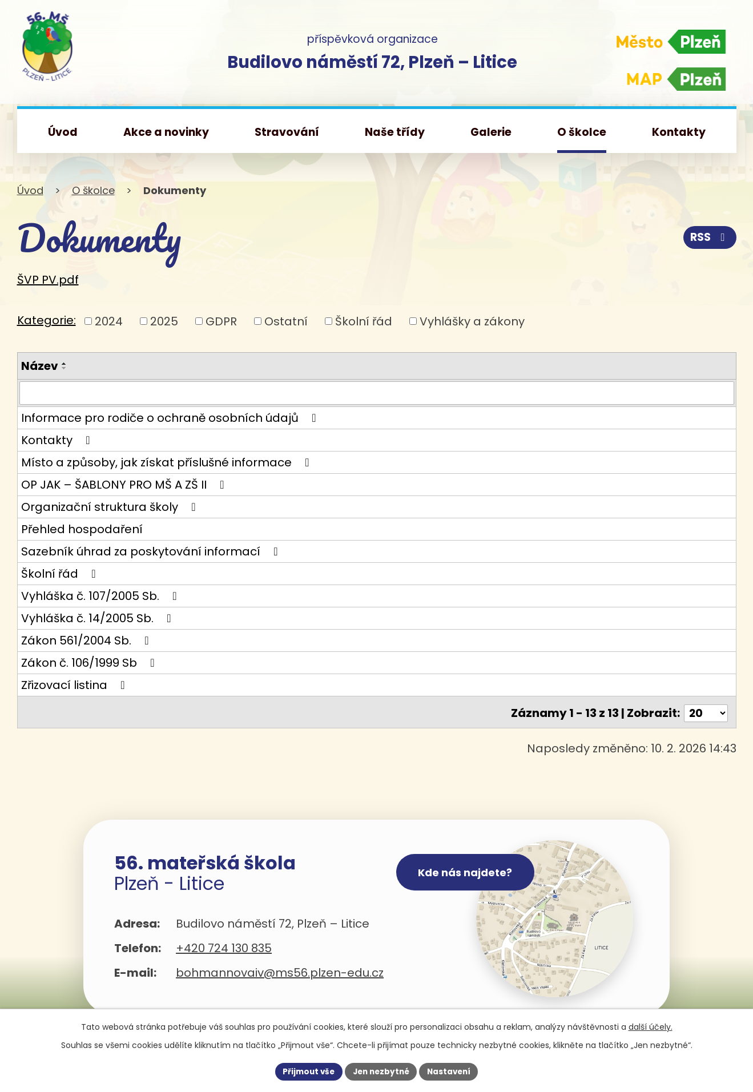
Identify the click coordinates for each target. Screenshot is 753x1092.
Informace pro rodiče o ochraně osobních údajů (171, 418)
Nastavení (452, 1071)
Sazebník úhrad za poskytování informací (152, 552)
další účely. (651, 1025)
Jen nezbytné (381, 1071)
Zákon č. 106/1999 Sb (90, 663)
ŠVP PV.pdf (48, 280)
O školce (93, 190)
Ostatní (286, 321)
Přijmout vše (306, 1071)
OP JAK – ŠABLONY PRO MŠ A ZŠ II (125, 485)
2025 (164, 321)
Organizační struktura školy (111, 507)
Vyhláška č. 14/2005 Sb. (98, 619)
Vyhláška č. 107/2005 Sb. (101, 597)
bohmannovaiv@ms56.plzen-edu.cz (280, 972)
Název (39, 366)
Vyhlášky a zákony (472, 321)
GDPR (221, 321)
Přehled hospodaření (82, 530)
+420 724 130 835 (224, 947)
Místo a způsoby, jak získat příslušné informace (168, 463)
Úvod (30, 190)
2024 (109, 321)
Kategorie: (46, 320)
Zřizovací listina (75, 686)
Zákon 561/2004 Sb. (87, 641)
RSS (708, 237)
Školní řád (363, 321)
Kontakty (58, 441)
